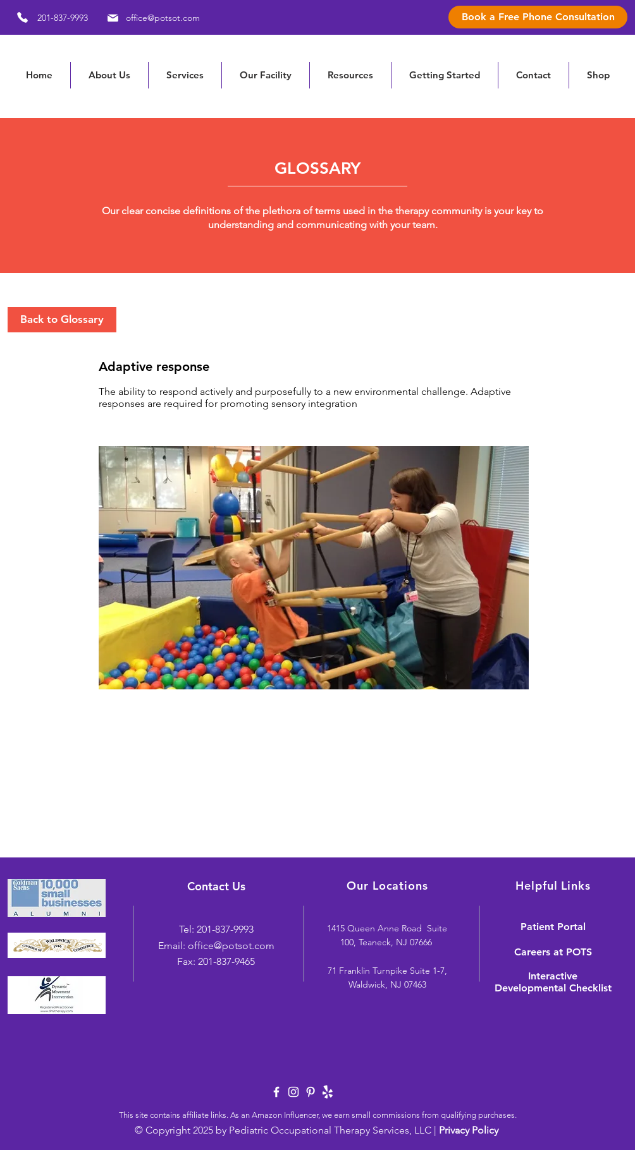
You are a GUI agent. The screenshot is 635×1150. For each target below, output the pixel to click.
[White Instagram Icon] (293, 1092)
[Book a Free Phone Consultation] (537, 17)
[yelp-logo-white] (328, 1092)
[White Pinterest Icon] (311, 1092)
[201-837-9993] (48, 17)
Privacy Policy (468, 1130)
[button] (350, 75)
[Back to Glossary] (62, 319)
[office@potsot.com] (151, 17)
